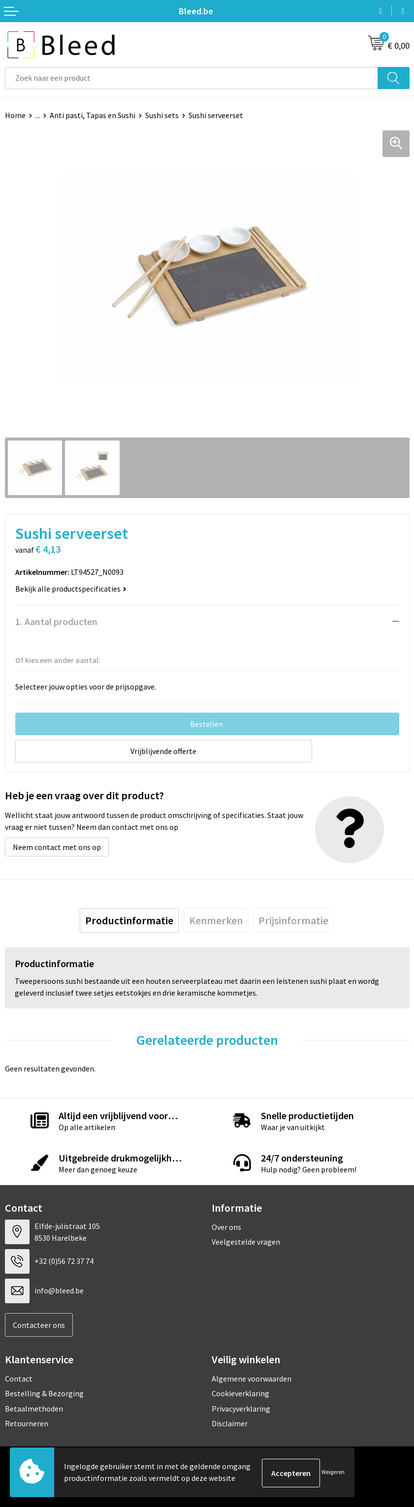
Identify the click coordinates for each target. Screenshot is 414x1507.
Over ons (226, 1227)
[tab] (129, 921)
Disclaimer (230, 1423)
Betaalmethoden (34, 1408)
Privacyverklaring (241, 1408)
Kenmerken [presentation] (216, 921)
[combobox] (191, 78)
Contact (18, 1378)
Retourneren (26, 1423)
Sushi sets (162, 115)
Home (15, 115)
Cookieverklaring (240, 1393)
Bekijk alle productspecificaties (71, 589)
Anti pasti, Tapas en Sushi (92, 115)
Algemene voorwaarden (251, 1378)
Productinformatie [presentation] (129, 921)
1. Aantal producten (56, 621)
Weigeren (333, 1472)
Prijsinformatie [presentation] (293, 921)
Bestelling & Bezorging (44, 1393)
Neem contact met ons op (57, 847)
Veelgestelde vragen (246, 1242)
